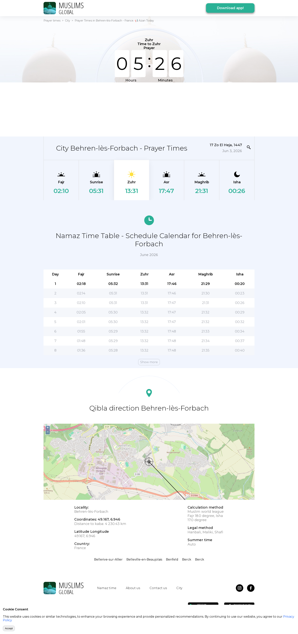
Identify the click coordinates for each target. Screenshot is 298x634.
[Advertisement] (149, 109)
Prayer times (52, 20)
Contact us (158, 588)
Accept (9, 628)
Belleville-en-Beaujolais (144, 559)
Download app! (230, 8)
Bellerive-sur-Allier (108, 559)
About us (133, 588)
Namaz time (106, 588)
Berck (186, 559)
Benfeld (172, 559)
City (67, 20)
